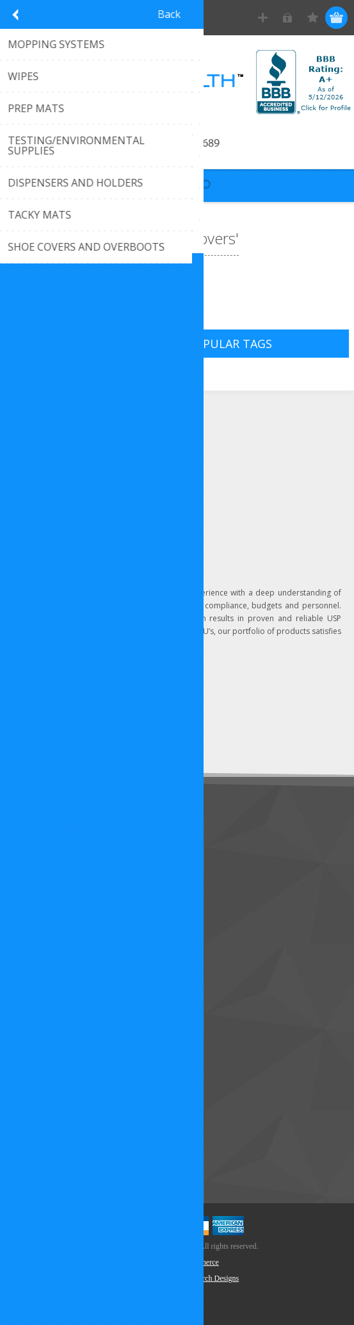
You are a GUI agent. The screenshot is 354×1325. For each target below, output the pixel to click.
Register (263, 17)
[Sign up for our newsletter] (80, 712)
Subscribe (38, 736)
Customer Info (48, 990)
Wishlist (33, 1053)
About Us (37, 886)
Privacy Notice (47, 928)
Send (164, 712)
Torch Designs (217, 1278)
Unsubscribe (98, 736)
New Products (47, 1115)
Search (32, 1157)
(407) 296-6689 (61, 448)
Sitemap (35, 907)
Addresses (39, 1011)
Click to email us (63, 469)
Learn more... (167, 643)
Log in (288, 17)
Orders (32, 1032)
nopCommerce (196, 1262)
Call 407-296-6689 (177, 144)
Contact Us (41, 844)
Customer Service (54, 865)
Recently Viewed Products (71, 1136)
